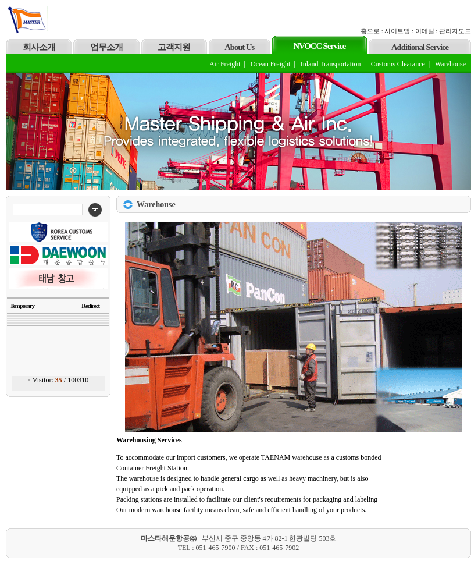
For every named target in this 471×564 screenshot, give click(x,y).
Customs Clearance (398, 64)
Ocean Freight (270, 64)
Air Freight (225, 64)
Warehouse (450, 64)
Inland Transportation (331, 64)
